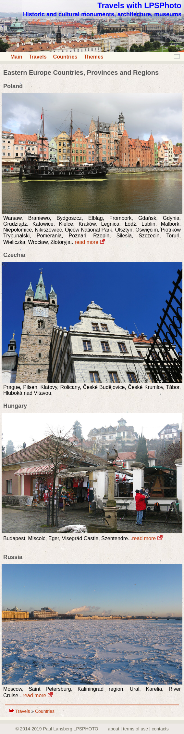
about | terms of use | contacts (138, 728)
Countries (65, 57)
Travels (37, 57)
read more (90, 242)
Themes (93, 57)
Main (16, 57)
